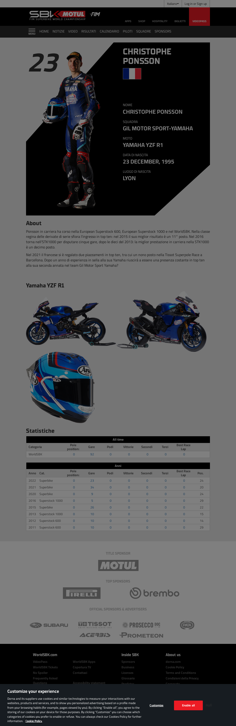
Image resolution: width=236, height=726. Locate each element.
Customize (156, 705)
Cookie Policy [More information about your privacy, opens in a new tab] (33, 721)
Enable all (188, 705)
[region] (118, 705)
